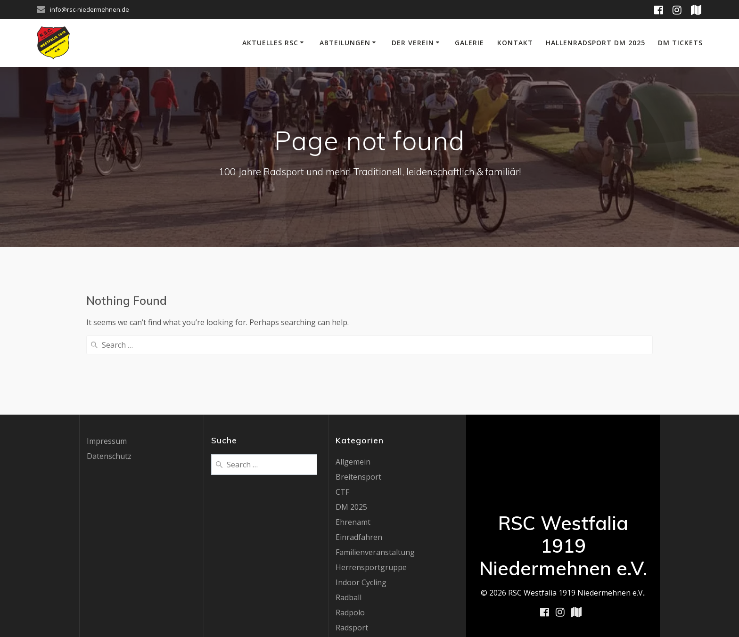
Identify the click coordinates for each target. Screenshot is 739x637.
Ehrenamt (353, 445)
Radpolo (350, 536)
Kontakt (515, 42)
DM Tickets (680, 42)
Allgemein (353, 385)
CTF (342, 415)
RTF (342, 581)
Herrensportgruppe (371, 490)
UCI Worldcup (360, 596)
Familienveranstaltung (375, 475)
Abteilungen (345, 42)
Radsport (352, 551)
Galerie (469, 42)
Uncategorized (361, 611)
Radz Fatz (352, 566)
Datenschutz (109, 379)
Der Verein (413, 42)
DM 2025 (351, 430)
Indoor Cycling (361, 505)
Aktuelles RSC (270, 42)
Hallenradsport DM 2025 (595, 42)
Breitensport (358, 400)
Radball (348, 520)
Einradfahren (359, 460)
